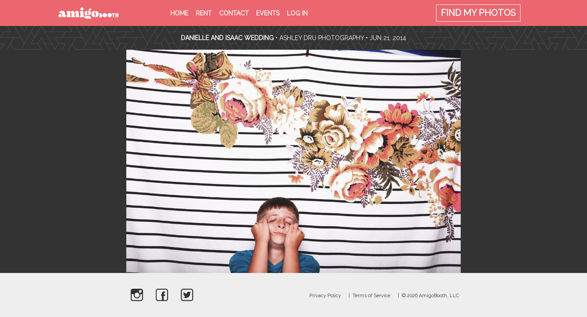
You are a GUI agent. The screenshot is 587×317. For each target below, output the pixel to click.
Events (267, 13)
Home (179, 13)
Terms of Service (371, 296)
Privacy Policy (325, 296)
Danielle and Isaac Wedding (227, 37)
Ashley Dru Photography (321, 37)
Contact (234, 13)
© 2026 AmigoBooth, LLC (430, 296)
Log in (297, 13)
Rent (204, 13)
